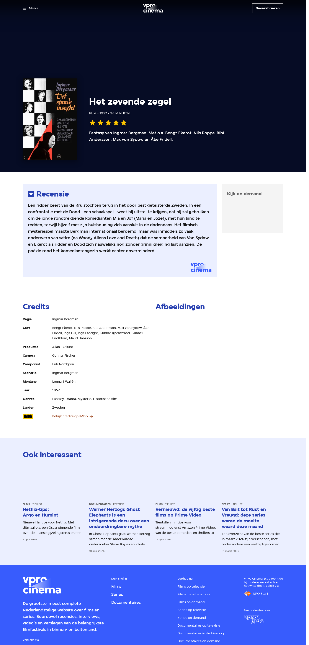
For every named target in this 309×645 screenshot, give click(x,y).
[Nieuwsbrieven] (267, 8)
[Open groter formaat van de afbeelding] (219, 352)
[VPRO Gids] (253, 620)
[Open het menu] (30, 8)
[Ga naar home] (153, 8)
